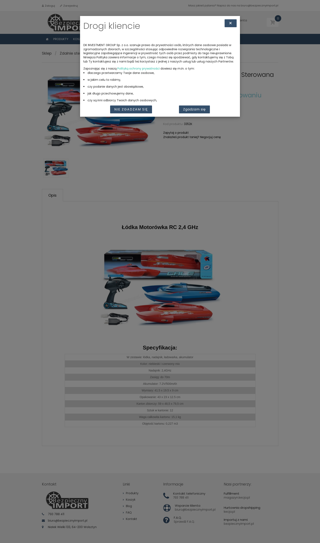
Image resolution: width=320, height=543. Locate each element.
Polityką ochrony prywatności (138, 68)
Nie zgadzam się (131, 109)
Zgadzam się (194, 109)
